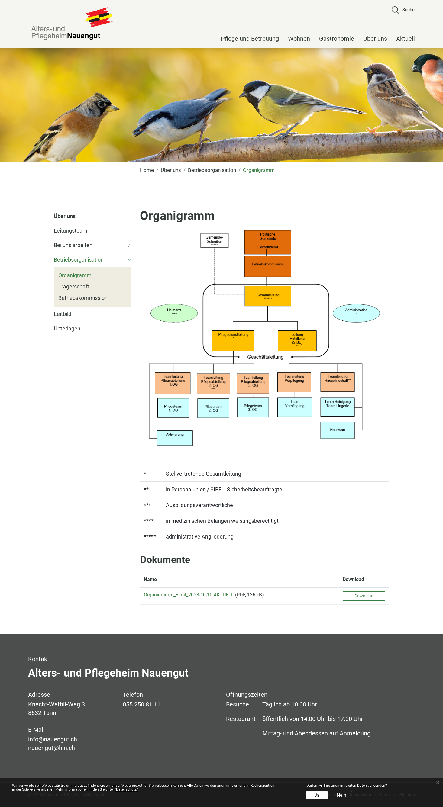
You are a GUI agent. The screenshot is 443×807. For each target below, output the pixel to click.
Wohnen (299, 38)
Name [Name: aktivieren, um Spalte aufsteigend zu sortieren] (150, 579)
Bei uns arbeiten (73, 245)
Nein (341, 795)
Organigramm (75, 276)
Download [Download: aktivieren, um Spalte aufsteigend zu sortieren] (353, 579)
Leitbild (62, 314)
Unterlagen (67, 328)
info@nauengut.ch (52, 739)
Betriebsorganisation (79, 259)
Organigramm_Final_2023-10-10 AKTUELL (189, 595)
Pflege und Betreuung (250, 38)
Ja (317, 795)
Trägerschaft (73, 286)
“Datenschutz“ (126, 789)
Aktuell (405, 38)
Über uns (375, 38)
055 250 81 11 (141, 704)
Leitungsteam (70, 230)
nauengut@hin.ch (51, 747)
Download (363, 595)
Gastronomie (336, 38)
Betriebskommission (83, 298)
